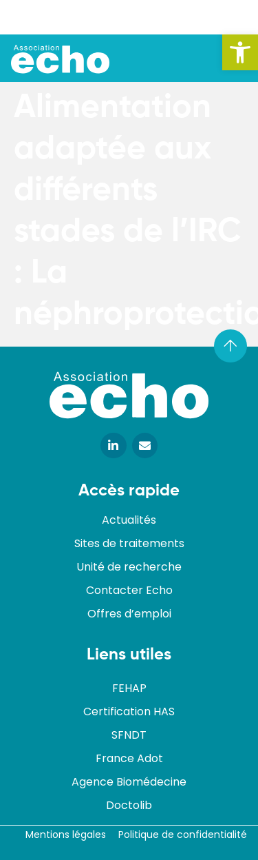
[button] (240, 52)
